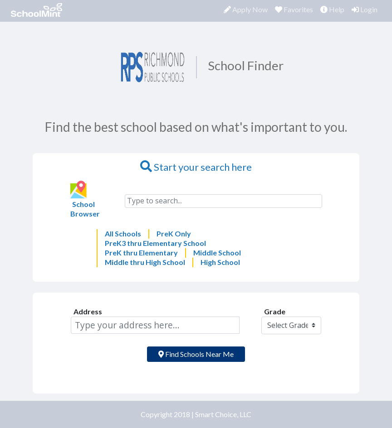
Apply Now (246, 9)
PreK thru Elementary (141, 252)
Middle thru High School (145, 262)
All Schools (123, 233)
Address (88, 311)
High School (220, 262)
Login (364, 9)
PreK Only (174, 233)
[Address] (155, 325)
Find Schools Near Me (196, 354)
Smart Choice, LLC (223, 414)
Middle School (217, 252)
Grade (274, 311)
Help (332, 9)
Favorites (296, 9)
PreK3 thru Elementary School (155, 243)
